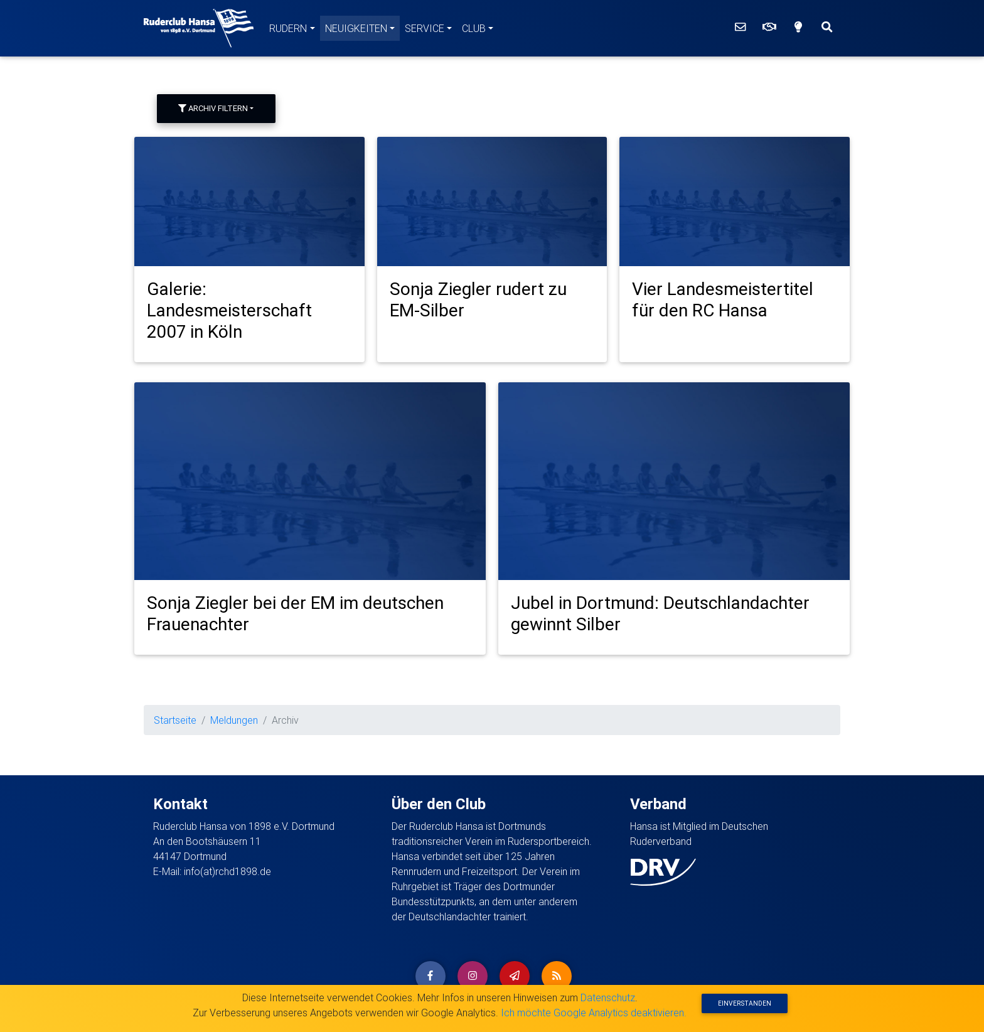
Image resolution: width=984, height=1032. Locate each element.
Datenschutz (607, 997)
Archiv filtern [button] (213, 108)
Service (424, 28)
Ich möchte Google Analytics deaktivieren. (594, 1012)
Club (474, 28)
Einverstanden (744, 1003)
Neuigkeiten (356, 28)
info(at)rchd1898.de (227, 871)
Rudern (288, 28)
